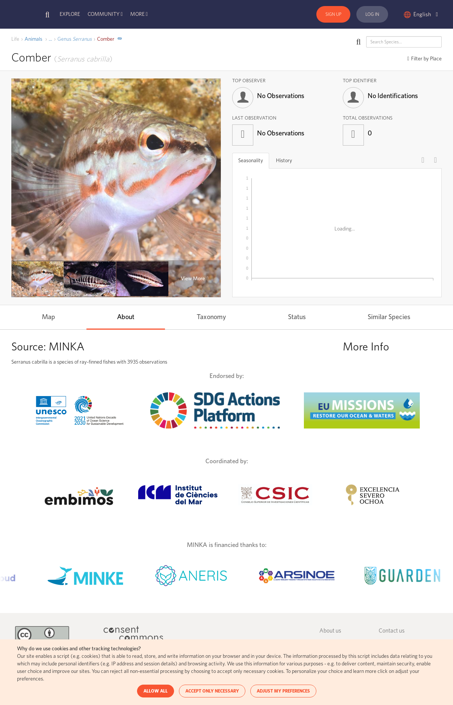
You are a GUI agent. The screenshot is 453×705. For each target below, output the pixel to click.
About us (330, 631)
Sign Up (333, 14)
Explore (70, 14)
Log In (372, 14)
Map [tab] (48, 317)
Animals (33, 39)
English (425, 14)
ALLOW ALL (155, 691)
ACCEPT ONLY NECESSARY (212, 691)
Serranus (74, 39)
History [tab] (284, 160)
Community (104, 14)
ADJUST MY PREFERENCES (283, 691)
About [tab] (125, 317)
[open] (50, 39)
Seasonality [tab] (250, 160)
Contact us (392, 631)
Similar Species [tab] (389, 317)
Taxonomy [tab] (211, 317)
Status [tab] (297, 317)
